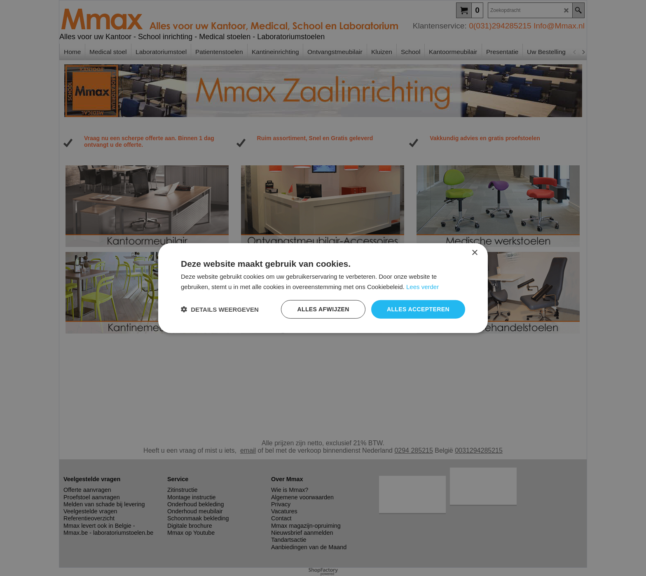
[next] (583, 52)
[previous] (574, 52)
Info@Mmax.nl (559, 25)
